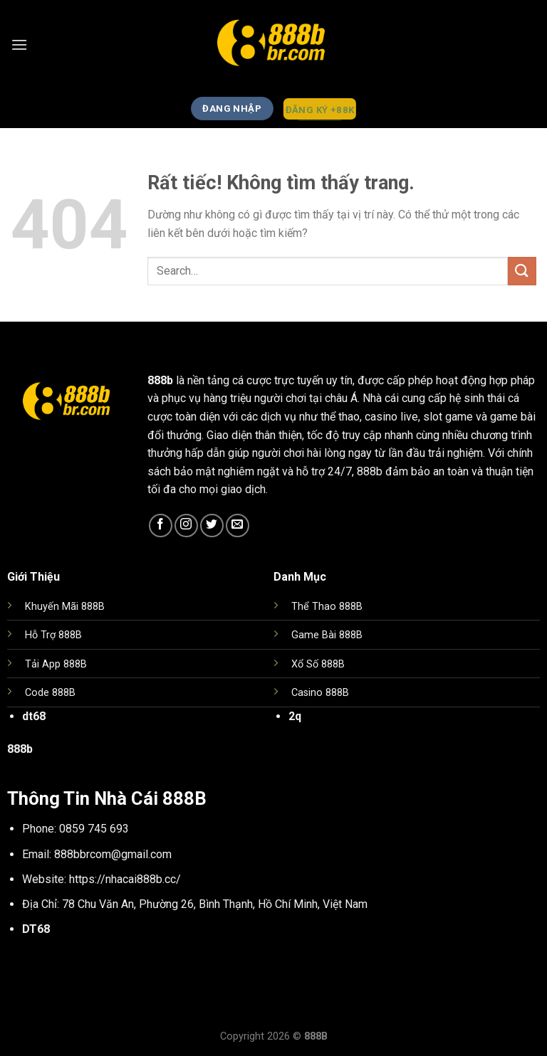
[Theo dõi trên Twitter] (212, 525)
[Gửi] (522, 271)
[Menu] (19, 44)
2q (294, 716)
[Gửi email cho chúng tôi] (237, 525)
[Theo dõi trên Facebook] (160, 525)
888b (160, 380)
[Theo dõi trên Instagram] (186, 525)
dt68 (34, 716)
